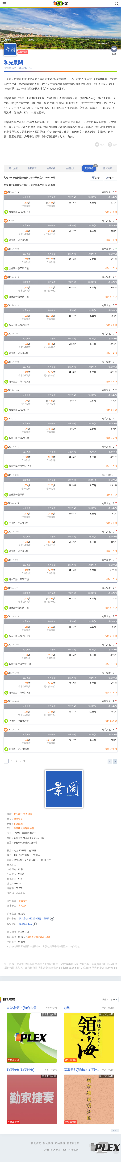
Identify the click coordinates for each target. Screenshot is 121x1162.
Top (116, 1151)
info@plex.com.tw (70, 967)
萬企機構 (27, 814)
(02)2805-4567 (25, 924)
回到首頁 (36, 1143)
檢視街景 (70, 168)
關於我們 (48, 1143)
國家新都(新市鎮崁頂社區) (82, 1070)
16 (24, 761)
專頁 (102, 144)
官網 (115, 144)
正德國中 (22, 901)
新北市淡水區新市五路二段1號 (34, 918)
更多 (114, 1130)
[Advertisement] (60, 156)
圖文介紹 (13, 168)
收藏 (114, 47)
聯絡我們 (60, 1143)
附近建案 (107, 168)
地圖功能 (50, 168)
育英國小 (22, 905)
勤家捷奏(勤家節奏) (20, 1070)
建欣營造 (18, 819)
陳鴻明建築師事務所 (24, 828)
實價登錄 (90, 167)
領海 (67, 1008)
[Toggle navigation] (4, 4)
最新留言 (32, 168)
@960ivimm (111, 967)
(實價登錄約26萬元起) (39, 937)
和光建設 (18, 814)
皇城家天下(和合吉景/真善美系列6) (25, 1008)
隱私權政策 (73, 1143)
